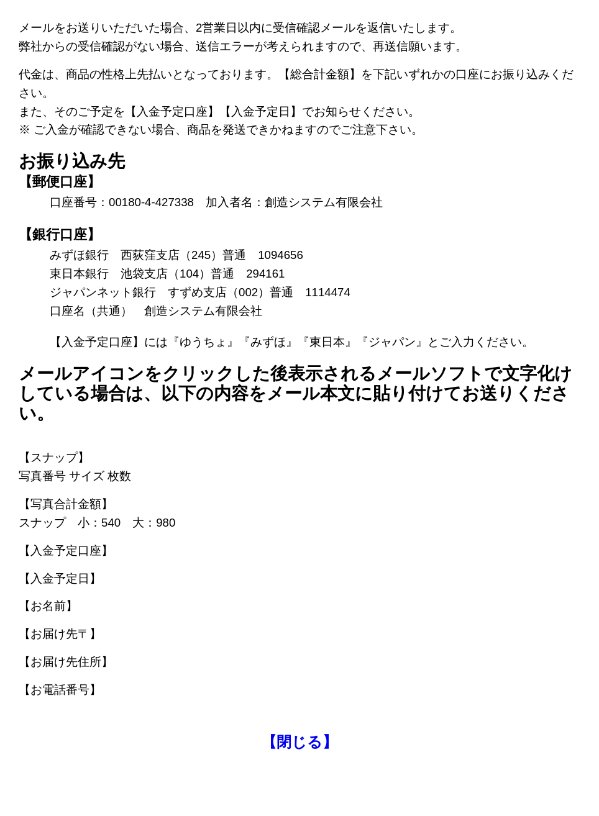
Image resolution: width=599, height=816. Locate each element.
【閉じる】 (299, 741)
